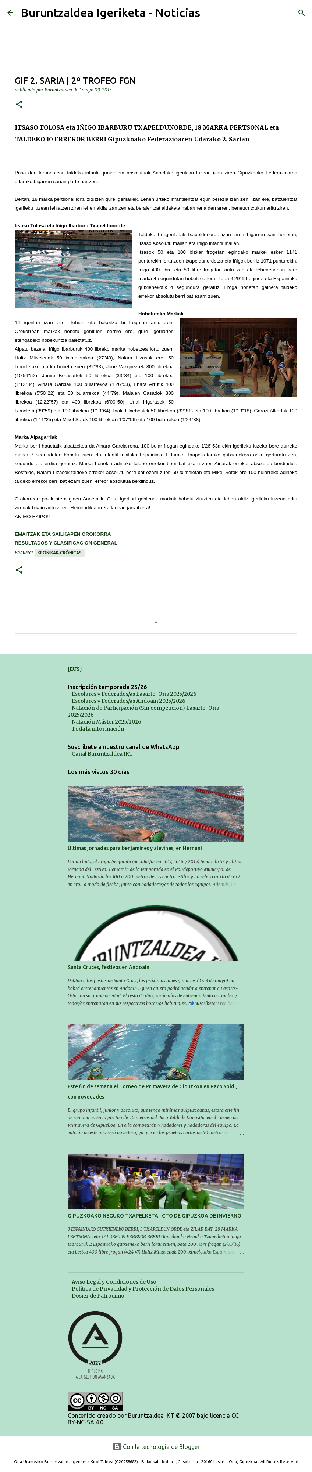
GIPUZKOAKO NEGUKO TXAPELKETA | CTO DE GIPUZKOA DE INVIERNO (154, 1216)
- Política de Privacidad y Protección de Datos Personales (141, 1288)
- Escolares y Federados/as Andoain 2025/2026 (126, 701)
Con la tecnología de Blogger (156, 1446)
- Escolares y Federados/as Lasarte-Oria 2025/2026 (132, 694)
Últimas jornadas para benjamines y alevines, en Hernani (135, 848)
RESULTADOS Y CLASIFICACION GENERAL (66, 543)
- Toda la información (96, 729)
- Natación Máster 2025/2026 (104, 722)
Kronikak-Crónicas (60, 552)
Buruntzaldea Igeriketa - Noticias (110, 12)
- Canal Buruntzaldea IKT (100, 754)
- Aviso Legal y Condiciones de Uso (112, 1281)
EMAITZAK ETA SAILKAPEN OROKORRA (63, 534)
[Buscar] (301, 13)
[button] (19, 105)
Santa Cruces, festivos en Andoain (108, 967)
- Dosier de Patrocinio (96, 1295)
